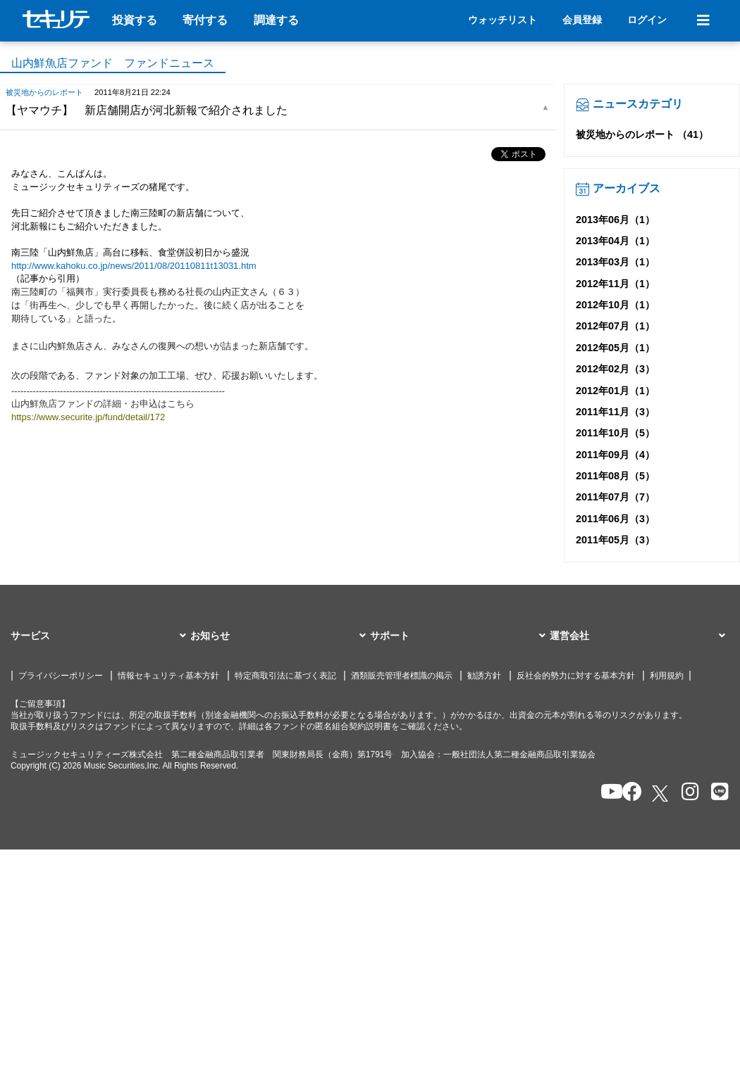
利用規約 (667, 676)
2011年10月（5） (615, 432)
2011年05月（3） (615, 539)
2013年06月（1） (615, 219)
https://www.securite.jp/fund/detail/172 (88, 417)
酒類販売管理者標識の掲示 (401, 676)
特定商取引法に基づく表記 (285, 676)
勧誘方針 (484, 676)
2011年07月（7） (615, 497)
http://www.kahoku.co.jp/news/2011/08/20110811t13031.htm (134, 265)
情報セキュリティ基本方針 (168, 676)
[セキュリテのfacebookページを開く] (627, 793)
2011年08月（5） (615, 475)
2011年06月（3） (615, 518)
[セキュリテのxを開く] (661, 793)
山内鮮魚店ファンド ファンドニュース (112, 63)
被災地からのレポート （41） (642, 134)
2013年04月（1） (615, 240)
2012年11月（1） (615, 283)
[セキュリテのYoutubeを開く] (605, 793)
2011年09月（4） (615, 454)
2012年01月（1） (615, 390)
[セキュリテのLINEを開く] (716, 793)
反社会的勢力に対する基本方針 (576, 676)
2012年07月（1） (615, 325)
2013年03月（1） (615, 261)
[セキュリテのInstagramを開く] (687, 793)
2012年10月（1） (615, 304)
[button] (100, 636)
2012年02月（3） (615, 368)
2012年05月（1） (615, 347)
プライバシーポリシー (60, 676)
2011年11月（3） (615, 411)
